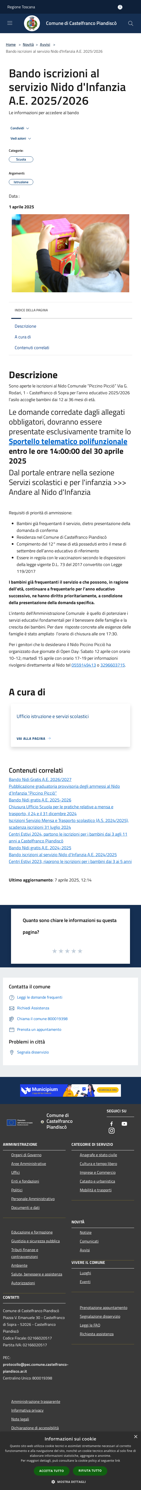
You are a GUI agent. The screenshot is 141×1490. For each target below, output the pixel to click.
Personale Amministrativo (33, 1199)
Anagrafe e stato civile (98, 1155)
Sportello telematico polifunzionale (68, 441)
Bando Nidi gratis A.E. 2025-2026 (40, 800)
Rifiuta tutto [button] (90, 1471)
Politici (17, 1190)
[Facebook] (112, 1124)
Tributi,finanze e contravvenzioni (24, 1253)
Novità (28, 44)
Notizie (86, 1232)
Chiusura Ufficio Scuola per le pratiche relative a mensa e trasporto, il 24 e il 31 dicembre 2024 (61, 810)
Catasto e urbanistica (97, 1181)
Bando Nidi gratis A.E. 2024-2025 (40, 847)
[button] (70, 1481)
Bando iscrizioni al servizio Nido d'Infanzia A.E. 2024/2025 (63, 854)
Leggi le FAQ (90, 1325)
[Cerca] (131, 23)
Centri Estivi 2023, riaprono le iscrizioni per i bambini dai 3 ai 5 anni (70, 861)
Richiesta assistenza (97, 1334)
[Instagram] (112, 1131)
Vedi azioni (22, 139)
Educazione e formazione (32, 1232)
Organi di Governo (26, 1155)
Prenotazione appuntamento (103, 1307)
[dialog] (70, 1461)
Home (11, 44)
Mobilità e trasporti (96, 1190)
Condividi (21, 128)
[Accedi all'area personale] (120, 7)
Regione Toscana (21, 7)
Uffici (15, 1172)
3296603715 (112, 665)
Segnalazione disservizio (100, 1316)
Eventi (85, 1282)
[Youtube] (124, 1124)
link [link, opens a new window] (117, 1461)
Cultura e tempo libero (98, 1163)
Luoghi (85, 1273)
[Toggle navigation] (10, 23)
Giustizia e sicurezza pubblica (35, 1241)
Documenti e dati (25, 1207)
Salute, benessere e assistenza (36, 1274)
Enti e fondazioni (25, 1181)
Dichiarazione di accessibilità (35, 1428)
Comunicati (89, 1241)
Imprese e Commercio (98, 1172)
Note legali (20, 1419)
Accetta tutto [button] (51, 1471)
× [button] (135, 1437)
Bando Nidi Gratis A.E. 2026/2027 (40, 779)
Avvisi (45, 44)
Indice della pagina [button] (31, 310)
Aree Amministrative (28, 1163)
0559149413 (83, 665)
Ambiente (19, 1265)
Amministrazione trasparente (35, 1401)
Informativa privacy (27, 1410)
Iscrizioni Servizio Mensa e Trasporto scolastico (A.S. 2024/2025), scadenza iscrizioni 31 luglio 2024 (69, 824)
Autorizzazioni (23, 1283)
